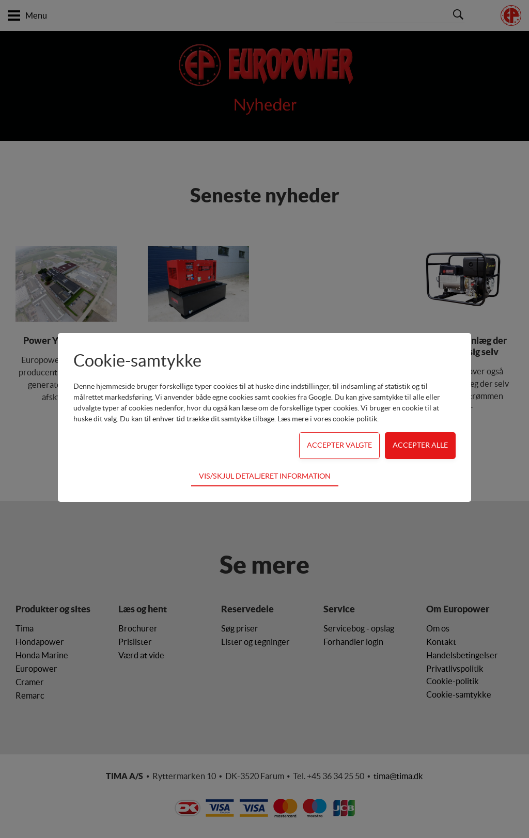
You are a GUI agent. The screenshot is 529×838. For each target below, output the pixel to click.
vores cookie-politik (345, 419)
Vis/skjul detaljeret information (265, 476)
